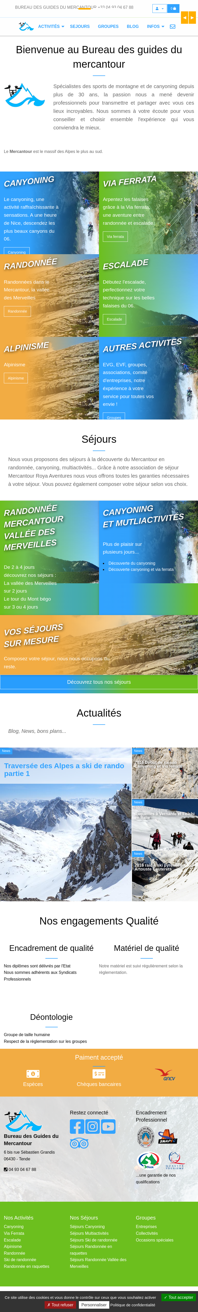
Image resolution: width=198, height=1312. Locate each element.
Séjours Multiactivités (89, 1233)
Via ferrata (115, 237)
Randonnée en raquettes (26, 1266)
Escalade (114, 319)
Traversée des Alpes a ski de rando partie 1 (64, 770)
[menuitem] (50, 26)
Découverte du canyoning (132, 563)
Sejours (79, 26)
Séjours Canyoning (87, 1226)
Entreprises (146, 1226)
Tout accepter (178, 1297)
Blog (133, 26)
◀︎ (185, 17)
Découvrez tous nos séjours (99, 682)
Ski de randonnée (20, 1259)
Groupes (108, 26)
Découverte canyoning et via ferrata (141, 569)
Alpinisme (16, 378)
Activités (49, 26)
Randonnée (17, 311)
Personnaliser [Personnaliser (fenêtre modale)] (94, 1305)
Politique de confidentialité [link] (132, 1305)
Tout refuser (60, 1305)
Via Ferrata (14, 1233)
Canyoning (17, 252)
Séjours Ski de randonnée (93, 1240)
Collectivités (147, 1233)
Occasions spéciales (155, 1240)
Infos (153, 26)
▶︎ (193, 17)
